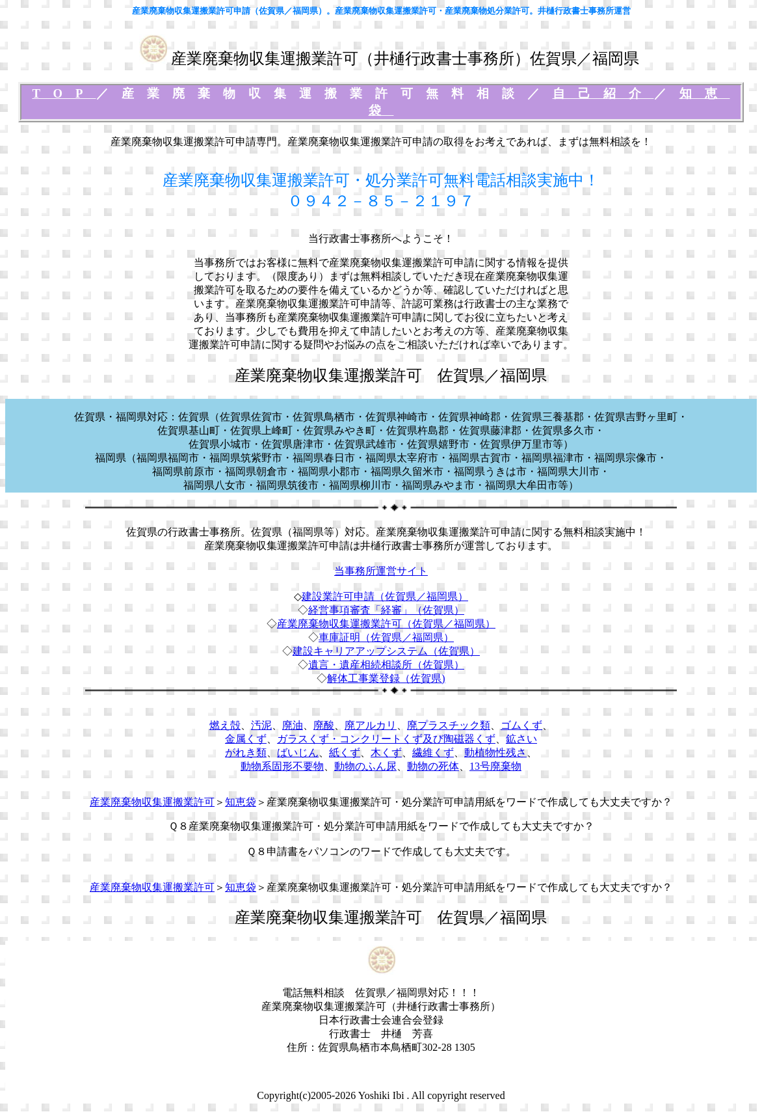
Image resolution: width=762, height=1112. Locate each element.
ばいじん (298, 752)
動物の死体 (433, 766)
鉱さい (521, 738)
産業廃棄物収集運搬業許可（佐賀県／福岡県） (386, 623)
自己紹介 (603, 93)
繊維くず (433, 752)
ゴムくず (521, 725)
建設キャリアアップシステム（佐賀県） (386, 651)
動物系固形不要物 (282, 766)
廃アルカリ (371, 725)
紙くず (344, 752)
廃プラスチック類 (448, 725)
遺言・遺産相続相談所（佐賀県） (386, 664)
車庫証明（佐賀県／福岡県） (386, 637)
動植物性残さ (495, 752)
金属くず (246, 738)
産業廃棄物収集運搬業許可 (152, 801)
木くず (386, 752)
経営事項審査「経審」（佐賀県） (386, 610)
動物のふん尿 (365, 766)
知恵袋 (240, 801)
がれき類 (246, 752)
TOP (64, 93)
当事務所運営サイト (381, 570)
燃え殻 (225, 725)
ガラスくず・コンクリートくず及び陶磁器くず (386, 738)
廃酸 (323, 725)
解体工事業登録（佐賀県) (386, 678)
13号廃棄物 (495, 766)
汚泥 (261, 725)
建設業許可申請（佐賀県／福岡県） (385, 596)
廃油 (292, 725)
